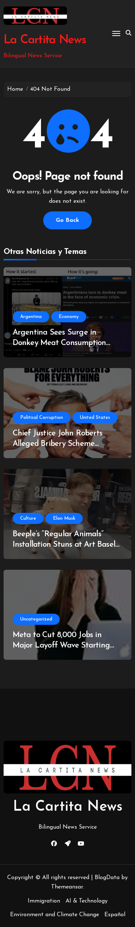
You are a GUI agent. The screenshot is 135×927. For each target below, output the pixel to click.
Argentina (31, 316)
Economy (69, 316)
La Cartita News (45, 40)
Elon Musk (64, 518)
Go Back (67, 220)
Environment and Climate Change (54, 915)
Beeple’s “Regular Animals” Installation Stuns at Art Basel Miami (64, 544)
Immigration (44, 901)
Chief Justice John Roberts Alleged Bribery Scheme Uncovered (57, 443)
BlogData (107, 878)
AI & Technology (87, 901)
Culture (28, 518)
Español (114, 915)
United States (95, 417)
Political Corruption (41, 417)
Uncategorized (36, 619)
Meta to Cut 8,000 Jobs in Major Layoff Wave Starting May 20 (61, 645)
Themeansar (67, 887)
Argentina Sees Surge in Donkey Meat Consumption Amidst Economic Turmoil (59, 342)
